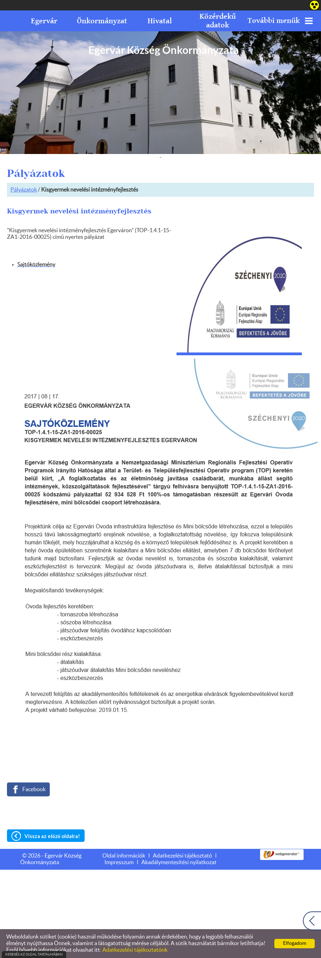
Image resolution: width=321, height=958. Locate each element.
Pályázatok (23, 190)
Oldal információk (123, 856)
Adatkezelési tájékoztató (182, 856)
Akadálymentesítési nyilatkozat (179, 862)
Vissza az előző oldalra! (52, 836)
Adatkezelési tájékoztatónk (134, 950)
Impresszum (119, 862)
